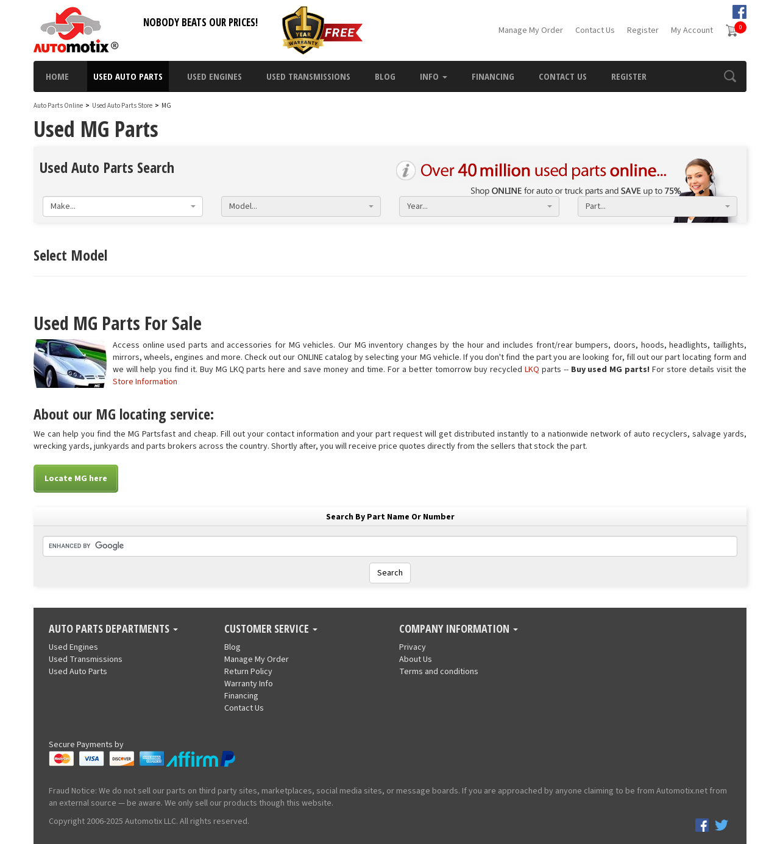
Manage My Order (530, 30)
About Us (415, 659)
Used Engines (214, 76)
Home (57, 76)
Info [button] (433, 76)
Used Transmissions (308, 76)
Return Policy (248, 672)
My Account (692, 30)
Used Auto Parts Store (122, 105)
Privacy (412, 647)
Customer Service (270, 629)
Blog (385, 76)
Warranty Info (248, 684)
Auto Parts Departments (113, 629)
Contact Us (595, 30)
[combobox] (123, 206)
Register (643, 30)
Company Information (458, 629)
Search (390, 573)
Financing (493, 76)
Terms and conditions (438, 672)
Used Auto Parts (128, 76)
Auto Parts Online (58, 105)
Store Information (145, 382)
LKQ (532, 370)
